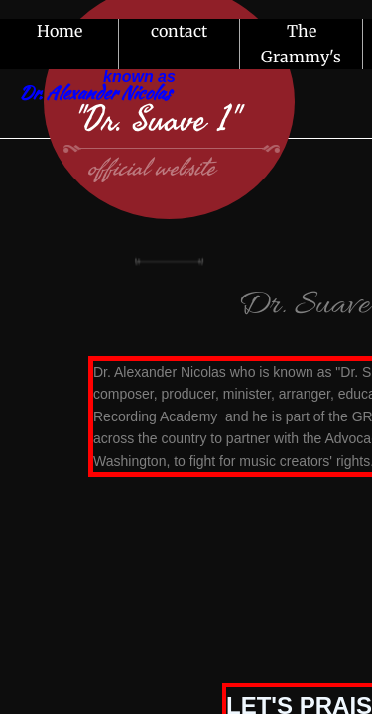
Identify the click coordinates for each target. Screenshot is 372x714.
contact (179, 31)
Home (59, 31)
